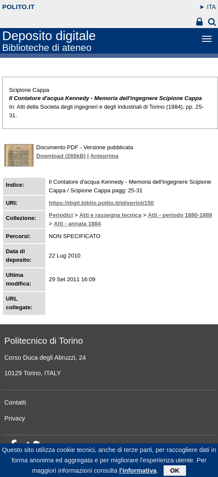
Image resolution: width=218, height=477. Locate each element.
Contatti (15, 402)
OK (175, 471)
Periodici (61, 215)
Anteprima (104, 156)
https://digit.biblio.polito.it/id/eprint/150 (101, 203)
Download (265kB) (60, 156)
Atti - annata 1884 (77, 223)
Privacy (14, 418)
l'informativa (138, 471)
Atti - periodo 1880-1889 (180, 215)
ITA (211, 6)
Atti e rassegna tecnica (110, 215)
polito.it (18, 6)
